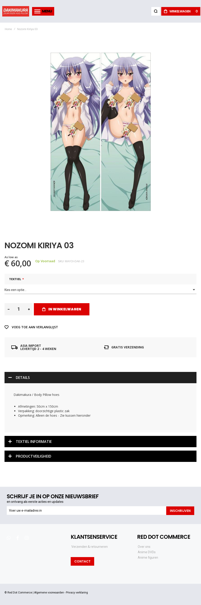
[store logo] (15, 11)
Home (8, 29)
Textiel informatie (34, 440)
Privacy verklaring (77, 591)
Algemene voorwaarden (49, 591)
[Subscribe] (180, 510)
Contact (82, 560)
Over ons (144, 546)
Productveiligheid (33, 455)
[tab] (100, 377)
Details (23, 376)
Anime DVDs (147, 551)
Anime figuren (148, 556)
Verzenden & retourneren (89, 546)
